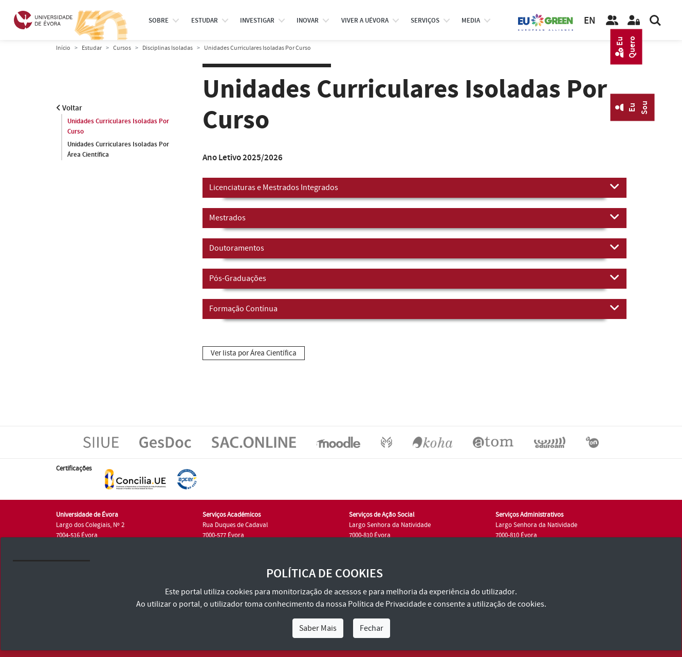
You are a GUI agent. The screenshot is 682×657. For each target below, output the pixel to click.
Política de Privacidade (387, 604)
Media (471, 20)
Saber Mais (318, 628)
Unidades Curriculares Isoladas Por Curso (118, 126)
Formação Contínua (414, 308)
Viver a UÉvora (365, 20)
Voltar (69, 108)
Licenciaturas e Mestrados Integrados (414, 187)
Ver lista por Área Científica (254, 353)
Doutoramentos (414, 247)
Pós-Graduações (414, 278)
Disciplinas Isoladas (167, 48)
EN (589, 20)
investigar (257, 20)
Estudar (92, 48)
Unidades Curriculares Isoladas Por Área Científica (118, 149)
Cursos (122, 48)
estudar (204, 20)
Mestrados (414, 217)
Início (63, 48)
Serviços (425, 20)
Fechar (371, 628)
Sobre (159, 20)
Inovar (308, 20)
